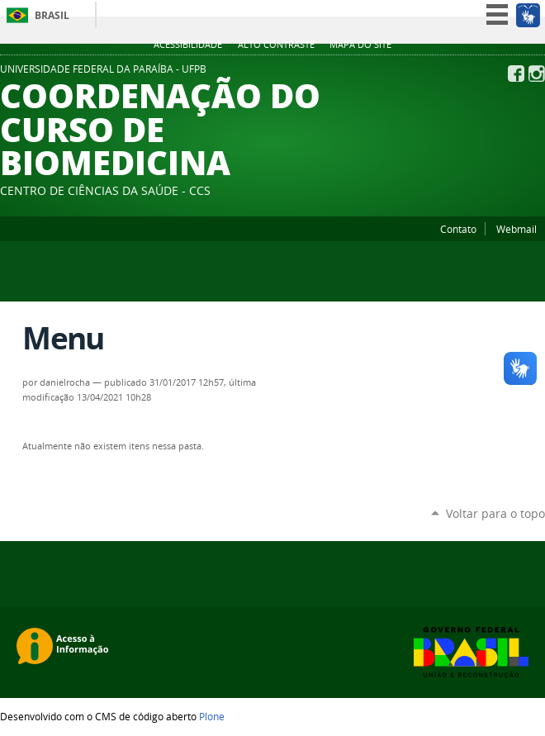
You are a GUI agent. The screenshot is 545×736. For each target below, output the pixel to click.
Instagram (536, 73)
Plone (212, 716)
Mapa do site (360, 44)
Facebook (516, 73)
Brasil (52, 15)
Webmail (516, 228)
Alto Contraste (276, 44)
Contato (458, 228)
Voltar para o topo (495, 513)
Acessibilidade (188, 44)
